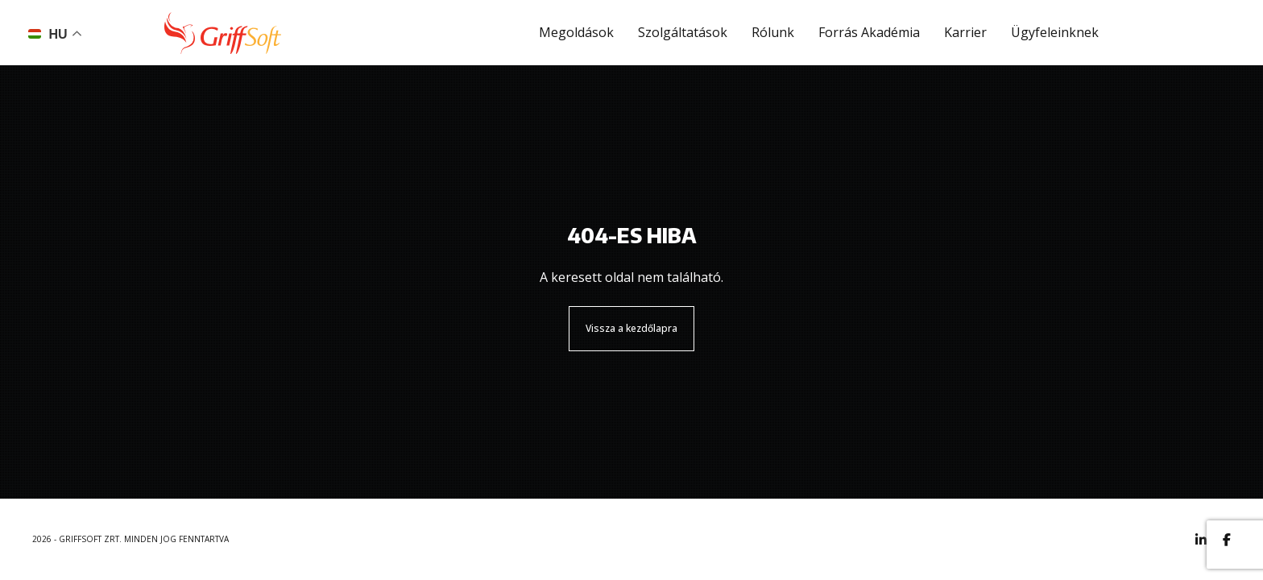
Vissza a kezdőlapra (631, 328)
